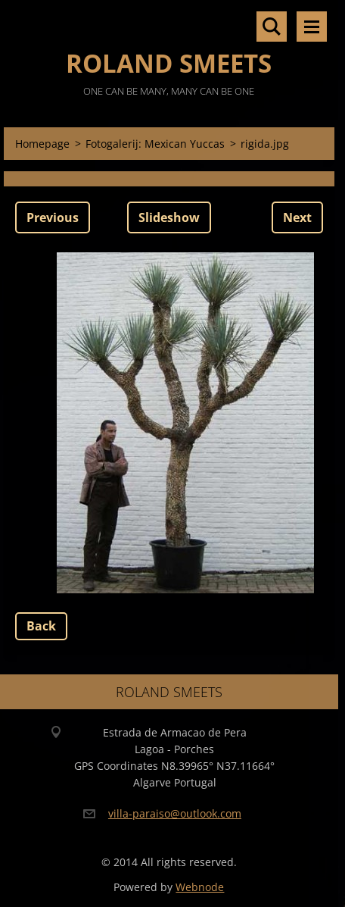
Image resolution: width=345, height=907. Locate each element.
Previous (52, 217)
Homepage (42, 143)
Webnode (200, 887)
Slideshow (169, 217)
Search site (271, 26)
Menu (312, 26)
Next (297, 217)
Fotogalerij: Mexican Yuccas (155, 143)
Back (41, 626)
